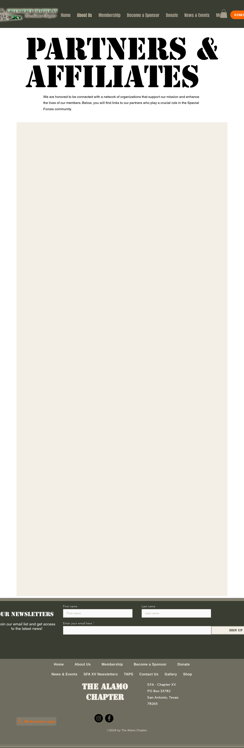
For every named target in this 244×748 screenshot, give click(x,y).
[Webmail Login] (36, 721)
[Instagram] (98, 718)
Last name (148, 606)
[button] (223, 13)
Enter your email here (77, 623)
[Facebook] (109, 718)
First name (70, 606)
